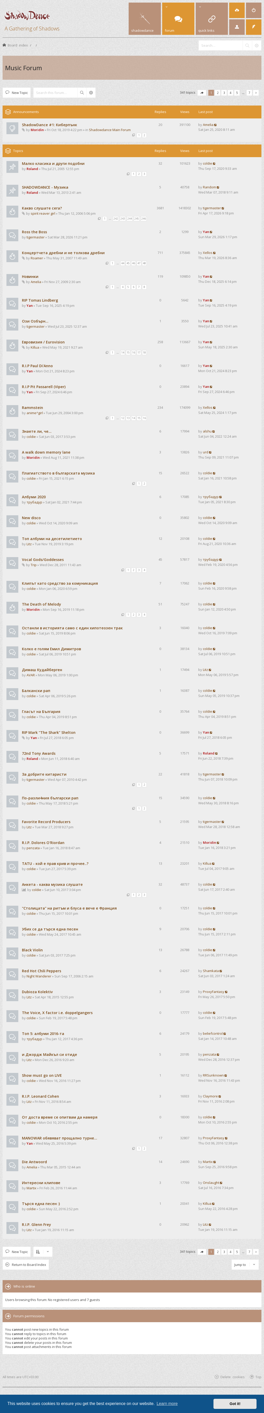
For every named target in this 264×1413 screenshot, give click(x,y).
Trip (34, 565)
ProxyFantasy (213, 991)
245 (136, 218)
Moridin (37, 129)
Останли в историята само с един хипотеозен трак (72, 627)
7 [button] (249, 93)
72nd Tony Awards (38, 753)
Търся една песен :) (41, 1203)
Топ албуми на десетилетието (52, 538)
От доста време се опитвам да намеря (59, 1117)
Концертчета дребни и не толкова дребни (63, 252)
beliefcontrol (213, 1033)
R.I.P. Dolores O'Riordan (43, 842)
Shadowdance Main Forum (110, 129)
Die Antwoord (34, 1161)
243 (122, 218)
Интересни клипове (41, 1182)
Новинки (30, 276)
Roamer (37, 258)
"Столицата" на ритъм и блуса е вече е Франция (69, 908)
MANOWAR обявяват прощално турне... (59, 1138)
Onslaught (211, 1182)
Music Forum (23, 67)
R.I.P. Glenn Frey (36, 1224)
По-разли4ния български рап (50, 798)
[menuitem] (237, 10)
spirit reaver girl (43, 213)
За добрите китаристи (44, 774)
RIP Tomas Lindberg (40, 300)
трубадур (34, 502)
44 (122, 263)
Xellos (207, 252)
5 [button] (237, 93)
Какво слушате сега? (42, 208)
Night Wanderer (39, 976)
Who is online (24, 1286)
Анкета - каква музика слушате (52, 884)
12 (122, 418)
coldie (207, 163)
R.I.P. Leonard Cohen (40, 1096)
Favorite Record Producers (46, 821)
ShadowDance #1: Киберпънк (49, 124)
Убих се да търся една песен (50, 929)
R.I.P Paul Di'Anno (37, 365)
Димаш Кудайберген (42, 669)
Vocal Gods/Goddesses (43, 559)
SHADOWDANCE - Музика (45, 187)
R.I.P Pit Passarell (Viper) (43, 386)
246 (143, 218)
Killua (35, 347)
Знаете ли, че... (37, 431)
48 (144, 263)
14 (122, 352)
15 (128, 352)
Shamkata (211, 970)
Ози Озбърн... (35, 321)
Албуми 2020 (34, 496)
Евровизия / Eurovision (43, 342)
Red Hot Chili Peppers (41, 970)
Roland (32, 168)
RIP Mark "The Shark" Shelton (49, 732)
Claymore (210, 1096)
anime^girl (35, 413)
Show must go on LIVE (42, 1075)
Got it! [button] (235, 1404)
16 (133, 352)
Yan (206, 231)
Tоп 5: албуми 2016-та (43, 1033)
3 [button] (224, 93)
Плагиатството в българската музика (58, 473)
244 (129, 218)
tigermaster (212, 208)
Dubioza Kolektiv (37, 991)
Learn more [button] (167, 1403)
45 (128, 263)
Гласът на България (41, 711)
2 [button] (218, 93)
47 (139, 263)
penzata (33, 848)
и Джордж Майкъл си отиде (49, 1054)
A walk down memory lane (46, 452)
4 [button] (231, 93)
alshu (207, 431)
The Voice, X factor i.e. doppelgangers (57, 1012)
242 (115, 218)
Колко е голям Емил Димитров (51, 648)
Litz (29, 544)
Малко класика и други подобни (53, 163)
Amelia (208, 124)
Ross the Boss (34, 231)
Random (209, 187)
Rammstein (32, 407)
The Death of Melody (41, 604)
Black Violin (32, 950)
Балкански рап (36, 690)
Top (258, 1376)
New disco (31, 517)
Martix (208, 1161)
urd (205, 452)
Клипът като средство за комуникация (60, 583)
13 (128, 418)
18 (144, 352)
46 (133, 263)
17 (139, 352)
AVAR (31, 675)
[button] (201, 93)
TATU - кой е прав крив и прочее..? (55, 863)
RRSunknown (213, 1075)
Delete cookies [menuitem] (232, 1376)
